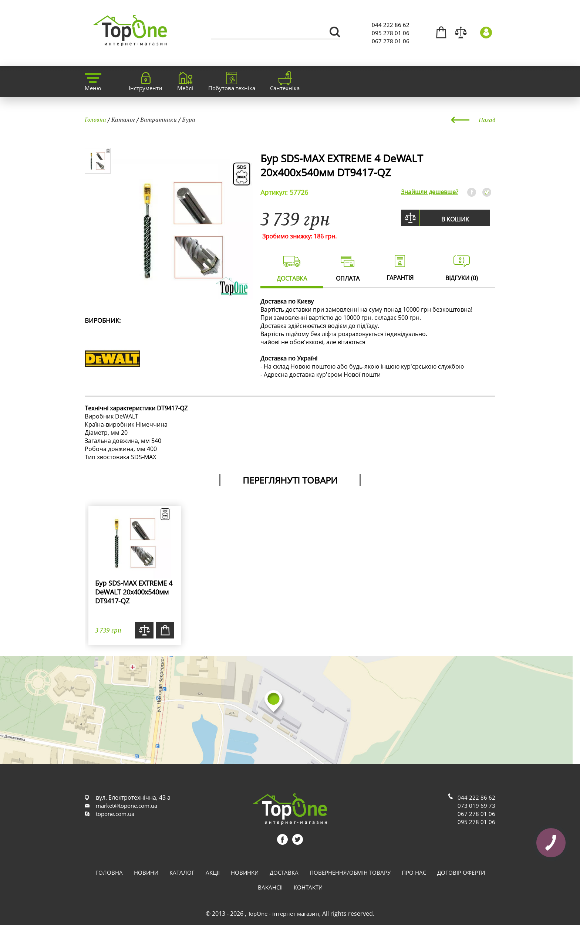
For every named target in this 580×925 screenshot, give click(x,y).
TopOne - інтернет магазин (283, 913)
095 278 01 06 (390, 33)
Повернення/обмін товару (350, 872)
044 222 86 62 (390, 24)
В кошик (455, 219)
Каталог (123, 119)
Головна (95, 119)
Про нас (414, 872)
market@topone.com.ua (126, 805)
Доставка (284, 872)
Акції (213, 872)
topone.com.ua (115, 813)
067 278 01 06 (390, 41)
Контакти (308, 887)
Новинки (245, 872)
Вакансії (270, 887)
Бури (188, 119)
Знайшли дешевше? (429, 192)
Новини (146, 872)
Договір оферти (461, 872)
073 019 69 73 (476, 805)
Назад (487, 119)
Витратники (158, 119)
